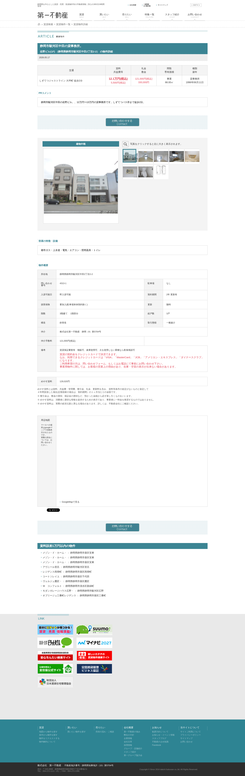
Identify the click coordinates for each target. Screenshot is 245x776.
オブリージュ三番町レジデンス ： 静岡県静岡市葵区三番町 (74, 595)
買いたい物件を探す (76, 732)
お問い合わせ (186, 742)
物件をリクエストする (49, 738)
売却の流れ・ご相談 (105, 732)
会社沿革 (128, 742)
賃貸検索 (48, 24)
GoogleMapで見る (70, 502)
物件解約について (47, 742)
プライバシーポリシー (190, 735)
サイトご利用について (190, 732)
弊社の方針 (129, 735)
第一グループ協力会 (133, 755)
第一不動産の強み (132, 732)
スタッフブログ (159, 738)
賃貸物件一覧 (63, 24)
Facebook (156, 745)
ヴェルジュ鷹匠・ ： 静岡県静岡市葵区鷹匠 (66, 581)
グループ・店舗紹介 (133, 748)
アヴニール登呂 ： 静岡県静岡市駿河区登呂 (66, 567)
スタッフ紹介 (130, 752)
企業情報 (128, 738)
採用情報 (128, 745)
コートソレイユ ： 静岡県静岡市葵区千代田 (66, 576)
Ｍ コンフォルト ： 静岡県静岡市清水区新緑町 (68, 586)
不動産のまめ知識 (160, 742)
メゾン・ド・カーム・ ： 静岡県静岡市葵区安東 (68, 552)
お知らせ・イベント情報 (163, 735)
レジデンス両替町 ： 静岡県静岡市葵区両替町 (67, 571)
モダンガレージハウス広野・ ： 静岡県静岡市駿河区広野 (73, 590)
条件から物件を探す (48, 735)
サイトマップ (186, 738)
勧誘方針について (160, 732)
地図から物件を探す (48, 732)
